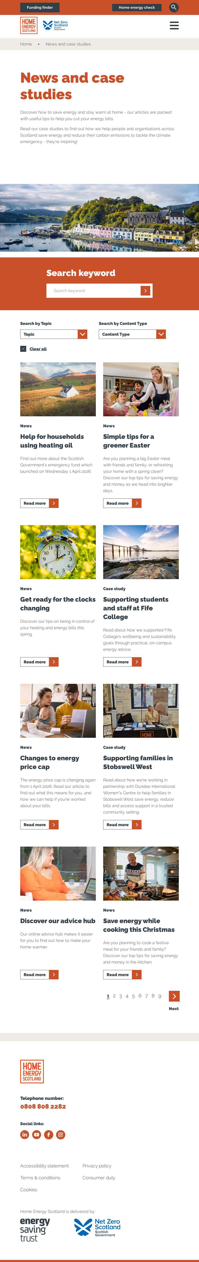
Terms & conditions (40, 1177)
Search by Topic (36, 323)
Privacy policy (96, 1165)
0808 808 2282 (43, 1106)
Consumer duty (98, 1177)
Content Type (116, 334)
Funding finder (40, 7)
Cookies (28, 1189)
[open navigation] (174, 25)
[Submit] (145, 291)
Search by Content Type (123, 323)
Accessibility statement (44, 1165)
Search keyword (80, 273)
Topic (29, 334)
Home (26, 44)
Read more (35, 503)
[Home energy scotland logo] (28, 25)
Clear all (33, 349)
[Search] (174, 7)
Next (174, 1008)
